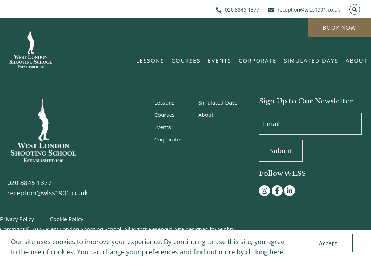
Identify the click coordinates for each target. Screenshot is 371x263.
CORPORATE (257, 60)
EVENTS (220, 60)
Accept (328, 243)
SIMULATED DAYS (311, 60)
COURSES (186, 60)
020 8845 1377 (29, 182)
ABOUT (356, 60)
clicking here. (265, 251)
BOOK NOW (339, 27)
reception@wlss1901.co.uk (47, 192)
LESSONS (150, 60)
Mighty (225, 229)
